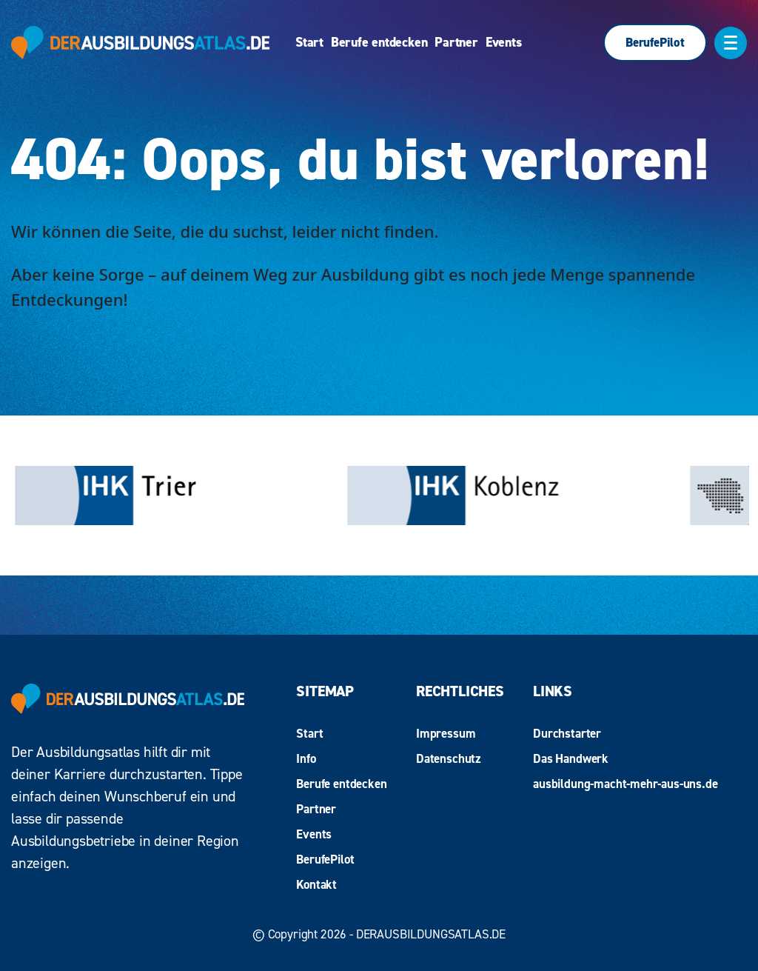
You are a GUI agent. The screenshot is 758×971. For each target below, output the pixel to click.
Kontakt (316, 884)
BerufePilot (655, 42)
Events (504, 43)
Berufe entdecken (379, 43)
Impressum (445, 733)
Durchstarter (567, 733)
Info (305, 758)
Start (309, 43)
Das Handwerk (570, 758)
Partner (456, 43)
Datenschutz (448, 758)
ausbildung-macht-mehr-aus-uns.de (625, 783)
